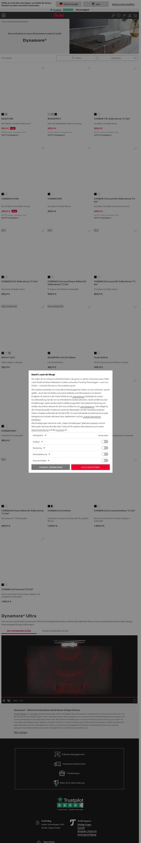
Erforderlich (38, 435)
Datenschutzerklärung (41, 429)
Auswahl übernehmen (50, 467)
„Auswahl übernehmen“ (93, 416)
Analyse (36, 441)
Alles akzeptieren (90, 467)
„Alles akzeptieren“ (88, 406)
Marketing (37, 448)
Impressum (63, 429)
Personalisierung (40, 454)
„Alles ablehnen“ (79, 396)
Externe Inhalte (39, 460)
